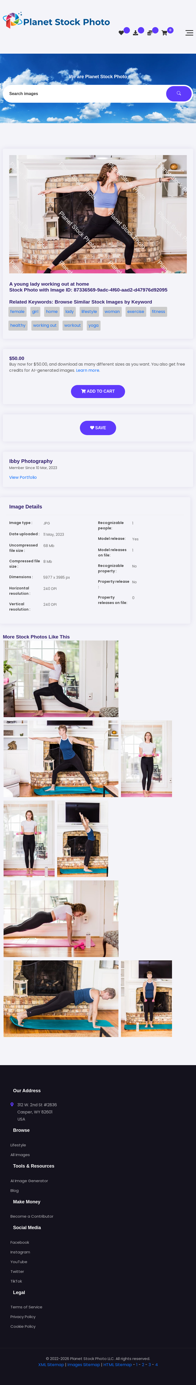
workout (72, 325)
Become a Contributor (31, 1216)
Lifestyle (18, 1145)
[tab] (98, 1372)
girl (35, 312)
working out (45, 325)
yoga (94, 325)
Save (98, 428)
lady (69, 312)
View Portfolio (23, 477)
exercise (135, 312)
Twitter (17, 1271)
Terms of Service (26, 1307)
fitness (158, 312)
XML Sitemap (51, 1365)
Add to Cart (98, 391)
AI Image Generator (29, 1180)
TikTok (16, 1281)
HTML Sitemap (117, 1365)
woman (112, 312)
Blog (14, 1190)
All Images (20, 1154)
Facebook (19, 1242)
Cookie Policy (22, 1326)
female (17, 312)
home (52, 312)
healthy (18, 325)
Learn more (87, 370)
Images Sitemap (83, 1365)
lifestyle (89, 312)
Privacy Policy (22, 1316)
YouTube (18, 1261)
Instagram (20, 1252)
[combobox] (98, 94)
